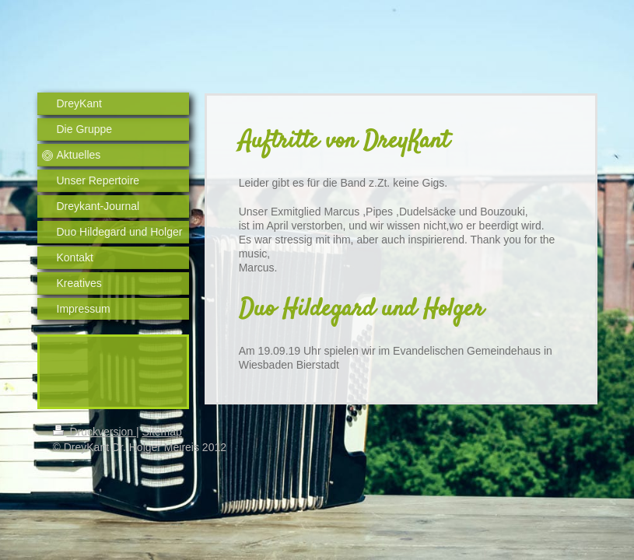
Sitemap (162, 431)
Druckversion (94, 431)
